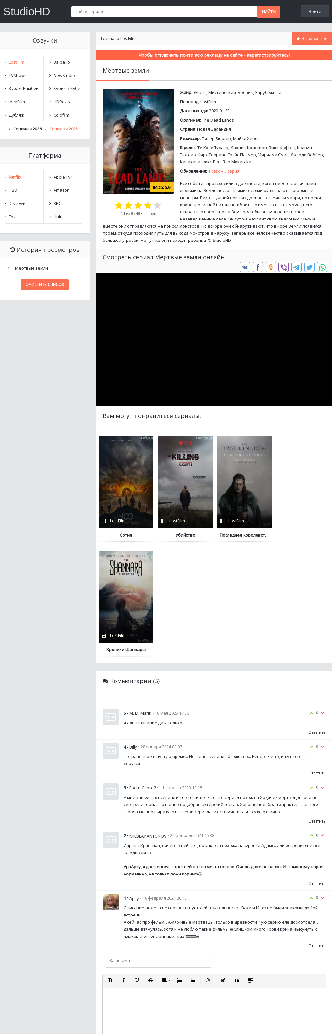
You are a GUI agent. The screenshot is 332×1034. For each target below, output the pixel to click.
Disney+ (17, 203)
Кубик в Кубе (67, 88)
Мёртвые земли (31, 268)
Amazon (62, 190)
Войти (315, 11)
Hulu (58, 217)
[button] (110, 866)
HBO (13, 190)
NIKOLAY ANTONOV (147, 721)
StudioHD (26, 11)
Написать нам (23, 1022)
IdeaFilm (17, 102)
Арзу (134, 784)
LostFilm (208, 102)
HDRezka (63, 102)
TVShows (18, 75)
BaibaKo (62, 62)
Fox (12, 217)
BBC (57, 203)
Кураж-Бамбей (24, 88)
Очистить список (44, 284)
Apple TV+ (63, 177)
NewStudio (64, 75)
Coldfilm (61, 115)
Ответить (317, 618)
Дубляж (16, 115)
